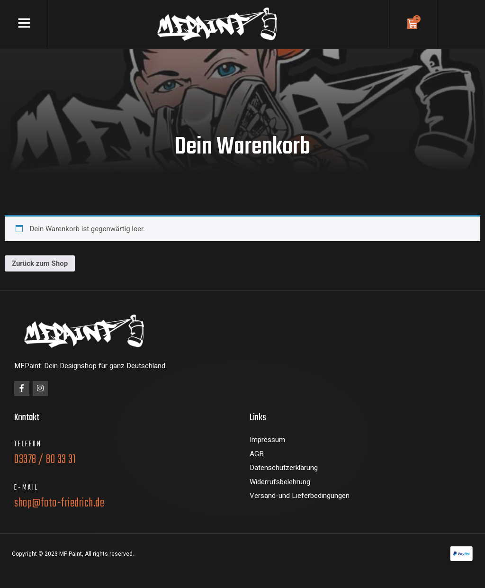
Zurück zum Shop (40, 263)
